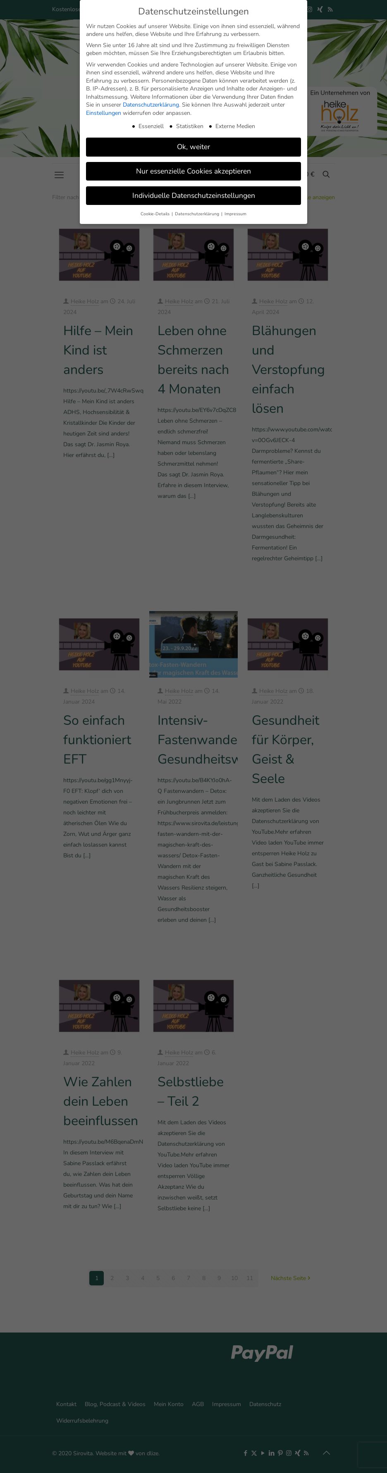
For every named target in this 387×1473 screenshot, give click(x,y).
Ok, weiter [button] (193, 147)
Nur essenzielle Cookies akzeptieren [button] (193, 171)
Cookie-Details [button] (156, 214)
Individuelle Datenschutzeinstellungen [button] (193, 195)
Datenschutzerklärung (151, 105)
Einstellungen (103, 113)
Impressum (235, 214)
